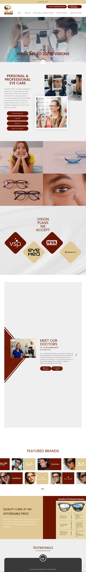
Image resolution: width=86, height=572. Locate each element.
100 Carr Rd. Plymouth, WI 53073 (26, 538)
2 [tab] (76, 307)
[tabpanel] (43, 248)
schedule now (43, 2)
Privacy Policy (24, 561)
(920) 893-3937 (61, 6)
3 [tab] (76, 308)
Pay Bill (17, 118)
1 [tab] (76, 306)
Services (28, 13)
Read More (42, 502)
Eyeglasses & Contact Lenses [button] (43, 13)
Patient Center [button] (62, 13)
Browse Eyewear (17, 113)
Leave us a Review (76, 13)
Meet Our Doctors (17, 128)
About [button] (19, 13)
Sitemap (31, 561)
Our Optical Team (57, 321)
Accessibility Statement (13, 561)
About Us (18, 123)
